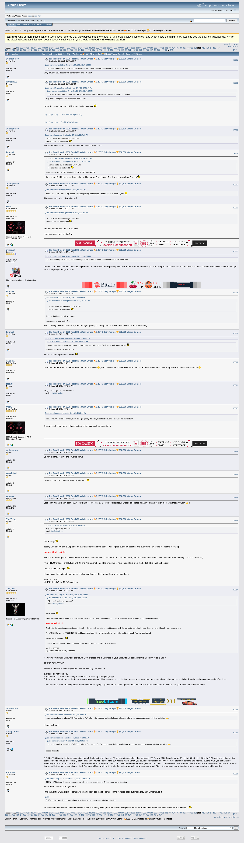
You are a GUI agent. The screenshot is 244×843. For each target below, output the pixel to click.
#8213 (235, 451)
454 (140, 50)
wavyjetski (11, 473)
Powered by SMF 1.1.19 (107, 838)
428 (46, 50)
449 (122, 50)
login (30, 16)
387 (112, 48)
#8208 (235, 293)
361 (17, 48)
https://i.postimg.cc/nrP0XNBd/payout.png (63, 114)
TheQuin (10, 588)
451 (129, 50)
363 (25, 48)
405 (177, 48)
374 (64, 48)
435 (71, 50)
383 (97, 48)
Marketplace (35, 30)
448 (118, 50)
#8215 (235, 497)
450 (125, 50)
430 (53, 50)
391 (126, 48)
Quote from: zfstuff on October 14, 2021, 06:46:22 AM (65, 525)
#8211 (235, 385)
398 (151, 48)
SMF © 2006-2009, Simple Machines (132, 838)
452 (133, 50)
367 (39, 48)
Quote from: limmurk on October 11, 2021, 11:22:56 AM (65, 413)
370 (50, 48)
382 (93, 48)
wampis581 (11, 82)
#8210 (235, 362)
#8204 (235, 154)
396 (144, 48)
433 (64, 50)
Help (19, 24)
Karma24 (10, 772)
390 (122, 48)
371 (54, 48)
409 (191, 48)
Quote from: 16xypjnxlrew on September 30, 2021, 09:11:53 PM (68, 158)
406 (180, 48)
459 (158, 50)
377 (75, 48)
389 (119, 48)
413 (207, 48)
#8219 (235, 733)
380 (86, 48)
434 (68, 50)
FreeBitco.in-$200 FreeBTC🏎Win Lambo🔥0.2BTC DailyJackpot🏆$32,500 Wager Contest (127, 30)
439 (86, 50)
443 (100, 50)
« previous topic (231, 44)
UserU (9, 206)
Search (26, 24)
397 (148, 48)
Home (12, 24)
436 (75, 50)
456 (147, 50)
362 (21, 48)
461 (165, 50)
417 (6, 50)
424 (31, 50)
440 (89, 50)
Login (33, 24)
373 (61, 48)
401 (162, 48)
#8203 (235, 130)
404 (173, 48)
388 (115, 48)
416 (218, 48)
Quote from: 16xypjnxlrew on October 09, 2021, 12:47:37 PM (67, 338)
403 (169, 48)
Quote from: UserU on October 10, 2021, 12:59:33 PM (65, 298)
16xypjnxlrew (12, 59)
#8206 (235, 208)
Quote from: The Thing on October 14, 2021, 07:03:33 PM (66, 595)
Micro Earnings (74, 30)
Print (235, 50)
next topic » (233, 46)
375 (68, 48)
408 (188, 48)
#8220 (235, 774)
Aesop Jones (12, 731)
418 (10, 50)
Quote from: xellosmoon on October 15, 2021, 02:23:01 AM (67, 738)
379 (83, 48)
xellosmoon (12, 450)
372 (57, 48)
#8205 (235, 185)
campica (10, 361)
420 (17, 50)
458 (154, 50)
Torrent (41, 21)
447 (115, 50)
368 (43, 48)
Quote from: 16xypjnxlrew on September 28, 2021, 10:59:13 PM (68, 88)
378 (79, 48)
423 (28, 50)
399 (155, 48)
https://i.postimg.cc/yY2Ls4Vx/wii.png (61, 122)
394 (137, 48)
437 (78, 50)
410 (195, 48)
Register (41, 24)
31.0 (36, 21)
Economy (24, 30)
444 (104, 50)
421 (20, 50)
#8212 (235, 408)
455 (144, 50)
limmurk (10, 152)
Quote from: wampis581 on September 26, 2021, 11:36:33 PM (68, 65)
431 (57, 50)
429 (49, 50)
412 (203, 48)
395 (141, 48)
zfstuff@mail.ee (56, 393)
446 (111, 50)
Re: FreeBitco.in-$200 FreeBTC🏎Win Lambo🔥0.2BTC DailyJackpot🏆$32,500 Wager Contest (95, 59)
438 (82, 50)
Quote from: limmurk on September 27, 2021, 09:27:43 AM (66, 135)
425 (35, 50)
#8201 (235, 60)
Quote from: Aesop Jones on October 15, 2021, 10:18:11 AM (67, 779)
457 (151, 50)
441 (93, 50)
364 (28, 48)
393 (133, 48)
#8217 (235, 590)
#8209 (235, 333)
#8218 (235, 710)
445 (107, 50)
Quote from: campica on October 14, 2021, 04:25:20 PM (65, 715)
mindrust (10, 250)
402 (166, 48)
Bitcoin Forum (11, 30)
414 (210, 48)
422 (24, 50)
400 (159, 48)
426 (39, 50)
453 (136, 50)
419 (13, 50)
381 (90, 48)
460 (162, 50)
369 (46, 48)
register (37, 16)
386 (108, 48)
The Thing (11, 519)
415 (214, 48)
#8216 (235, 520)
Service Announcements (54, 30)
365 (32, 48)
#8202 (235, 83)
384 (101, 48)
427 (42, 50)
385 (104, 48)
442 (96, 50)
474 (171, 50)
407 (184, 48)
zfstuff (9, 384)
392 (130, 48)
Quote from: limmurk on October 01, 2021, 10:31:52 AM (65, 190)
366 (36, 48)
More (48, 24)
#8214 (235, 474)
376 (72, 48)
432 (60, 50)
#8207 (235, 251)
